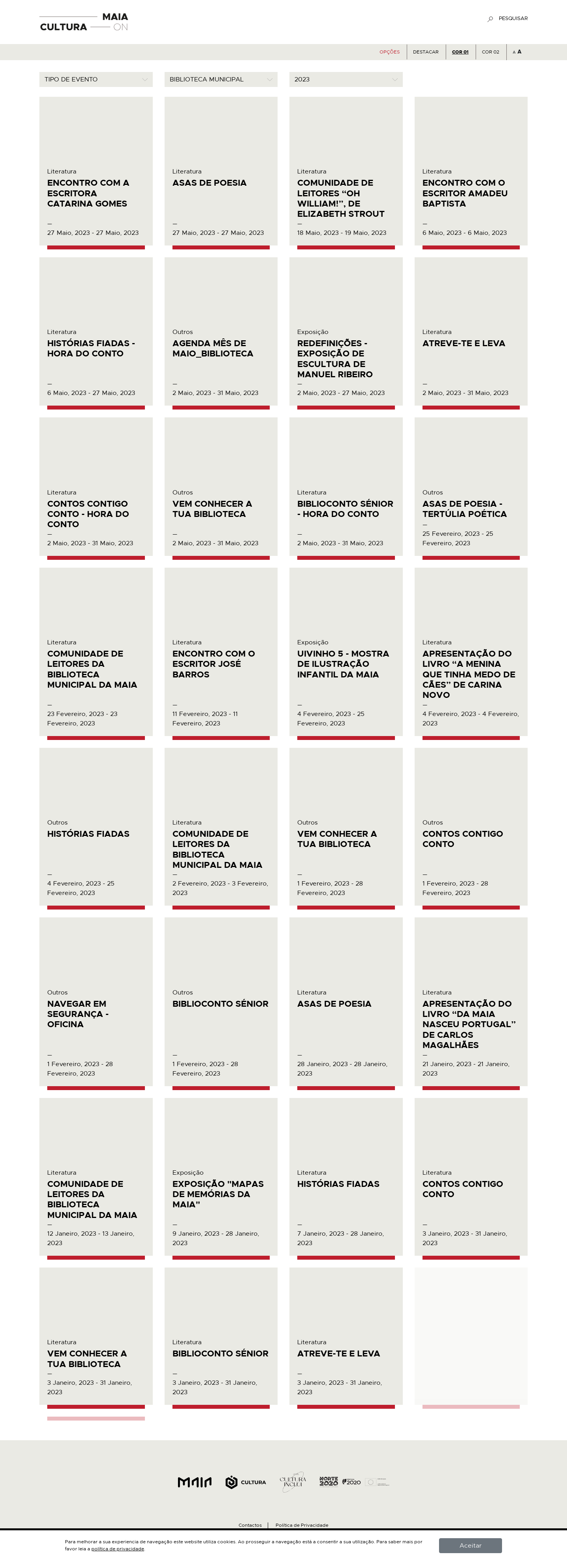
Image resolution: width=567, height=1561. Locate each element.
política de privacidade (117, 1548)
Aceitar (471, 1546)
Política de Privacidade (302, 1525)
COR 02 (490, 52)
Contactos (250, 1525)
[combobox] (96, 79)
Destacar (426, 52)
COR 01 (460, 52)
